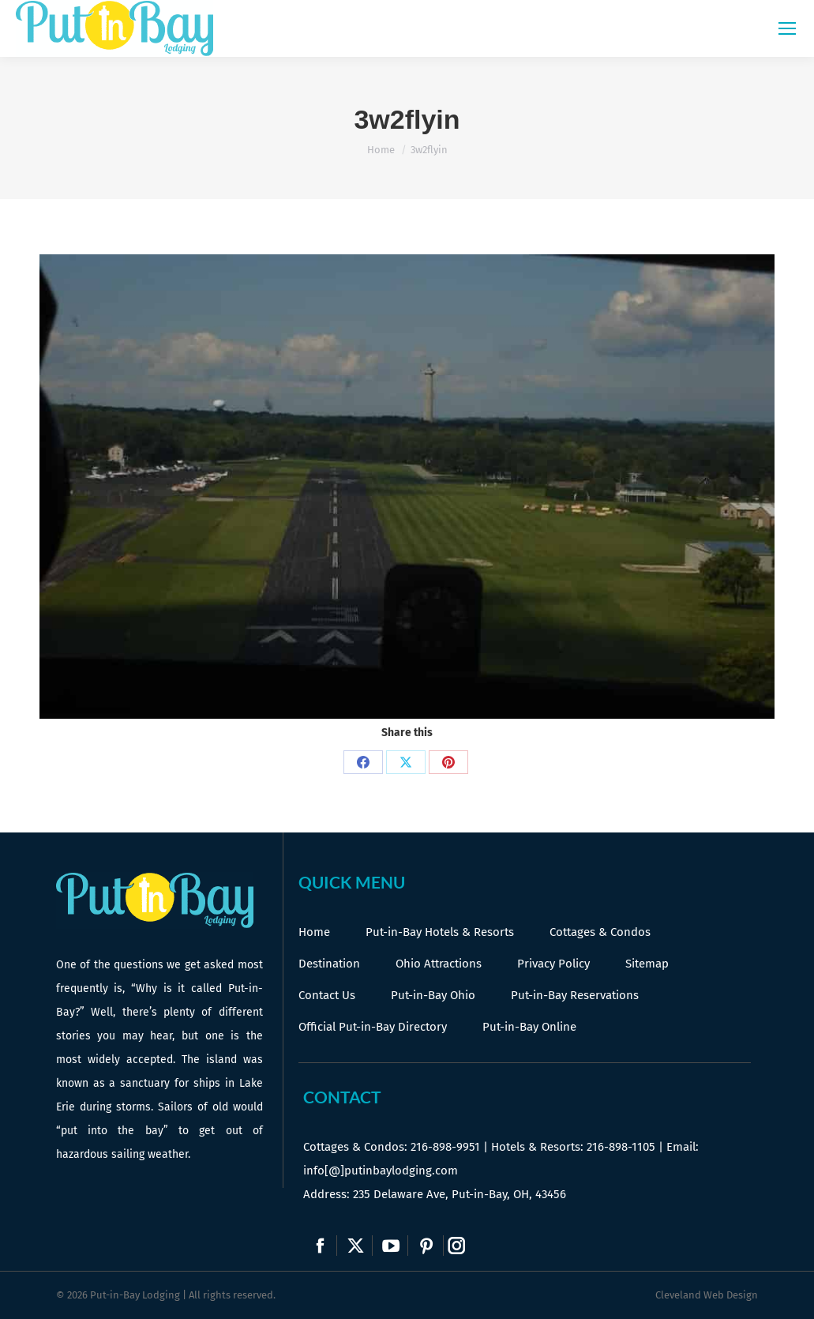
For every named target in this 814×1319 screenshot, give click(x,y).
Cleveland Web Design (706, 1295)
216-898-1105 (621, 1147)
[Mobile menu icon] (787, 28)
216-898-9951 (445, 1147)
